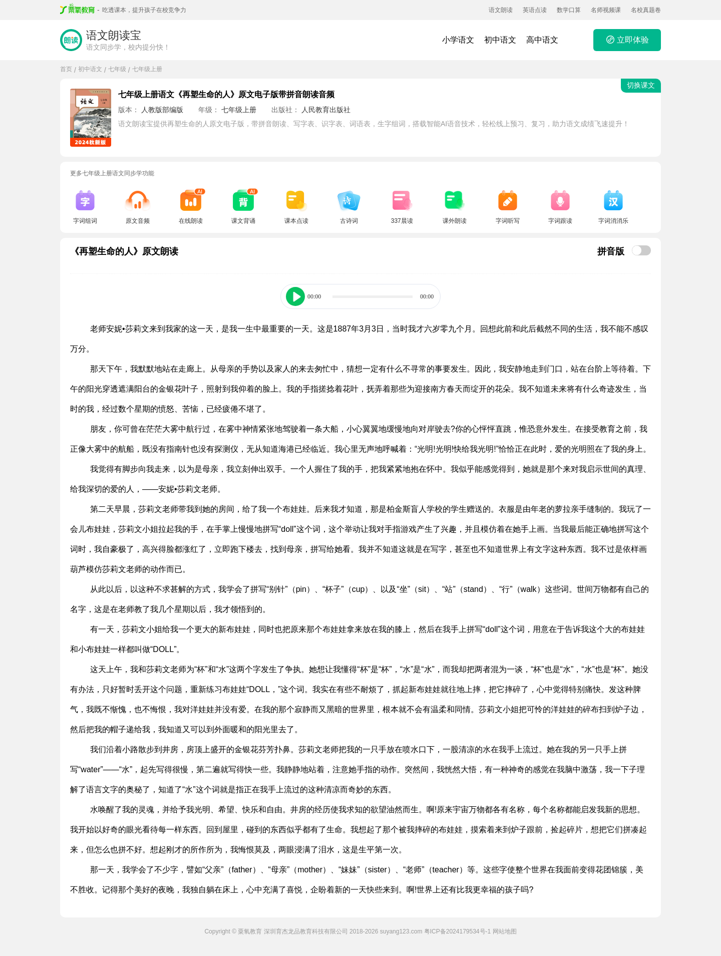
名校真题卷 (646, 10)
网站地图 (505, 931)
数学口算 (569, 10)
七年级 (117, 69)
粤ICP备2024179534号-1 (457, 931)
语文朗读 (501, 10)
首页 (66, 69)
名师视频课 (606, 10)
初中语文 (500, 40)
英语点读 (535, 10)
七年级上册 (147, 69)
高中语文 (542, 40)
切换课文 (641, 85)
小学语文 (458, 40)
